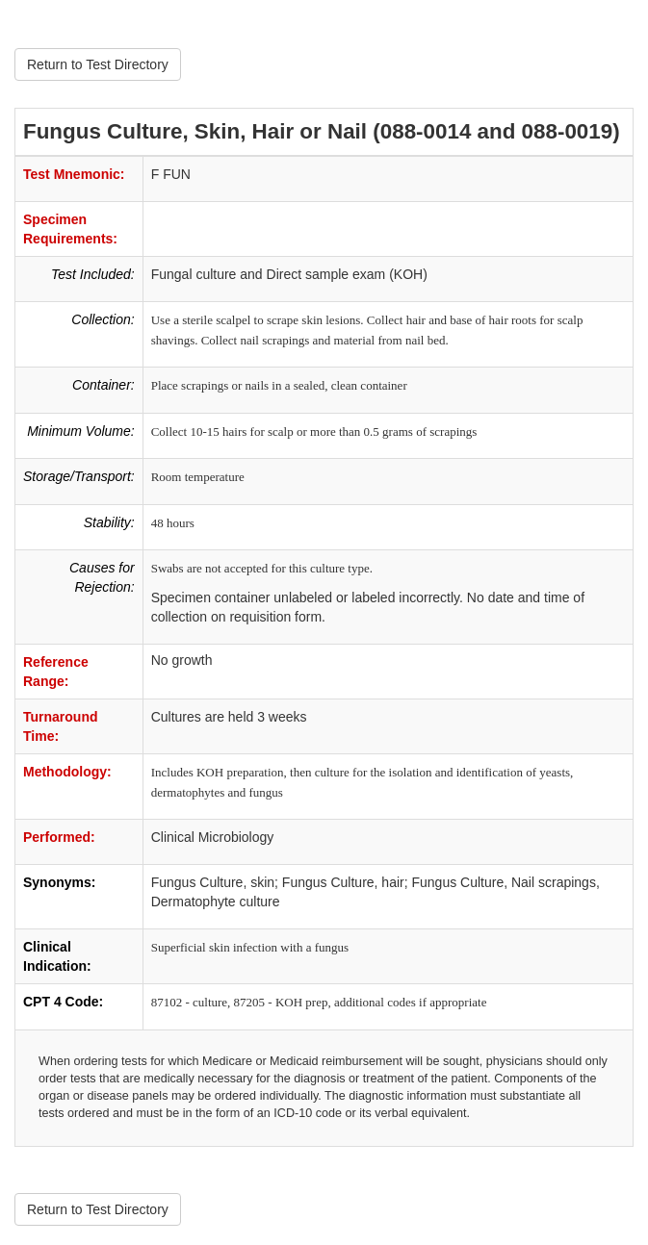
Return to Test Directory (97, 64)
